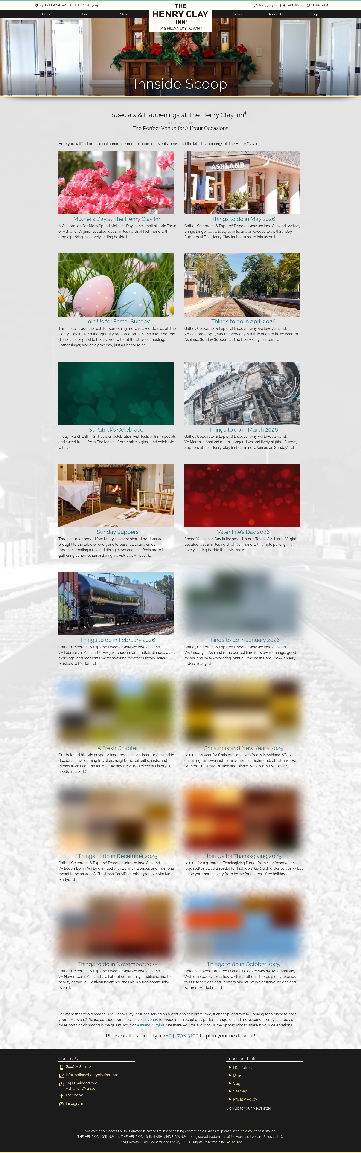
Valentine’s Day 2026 (243, 532)
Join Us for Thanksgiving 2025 (243, 856)
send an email (242, 1131)
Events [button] (237, 14)
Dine (85, 14)
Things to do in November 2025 (117, 964)
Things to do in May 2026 (243, 219)
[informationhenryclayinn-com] (88, 1075)
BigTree (236, 1142)
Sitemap (240, 1091)
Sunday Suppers (118, 532)
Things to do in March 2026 (243, 429)
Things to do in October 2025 (243, 964)
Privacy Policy (245, 1099)
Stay (123, 14)
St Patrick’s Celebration (118, 429)
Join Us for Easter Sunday (117, 321)
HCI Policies (243, 1067)
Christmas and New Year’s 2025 (243, 748)
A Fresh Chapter (117, 748)
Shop (314, 14)
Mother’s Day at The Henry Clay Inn (117, 219)
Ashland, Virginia (151, 1025)
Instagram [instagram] (70, 1103)
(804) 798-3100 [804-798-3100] (181, 1036)
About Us (276, 14)
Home (46, 14)
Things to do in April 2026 (243, 321)
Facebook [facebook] (70, 1095)
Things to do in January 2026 (243, 640)
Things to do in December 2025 (117, 856)
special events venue (140, 1019)
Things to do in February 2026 (117, 640)
